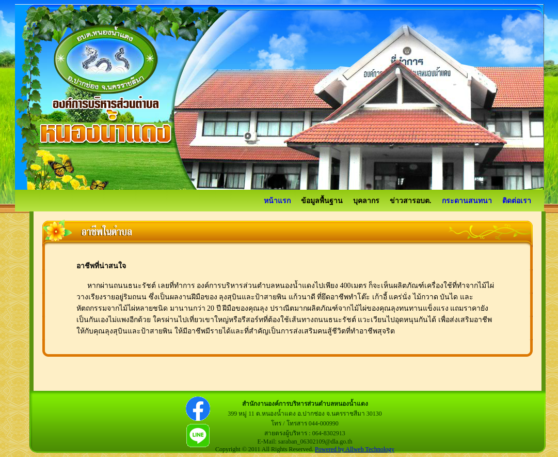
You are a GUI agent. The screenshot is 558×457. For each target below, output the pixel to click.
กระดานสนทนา (467, 201)
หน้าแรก (277, 201)
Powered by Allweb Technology (354, 449)
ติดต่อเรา (516, 201)
